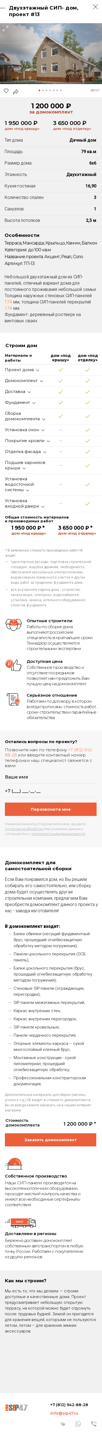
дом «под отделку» (72, 128)
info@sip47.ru (64, 1413)
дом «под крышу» (22, 128)
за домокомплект (51, 112)
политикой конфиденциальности (58, 833)
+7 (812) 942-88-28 (69, 1404)
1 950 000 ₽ (21, 123)
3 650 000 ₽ (70, 123)
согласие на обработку (24, 829)
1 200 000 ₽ (51, 106)
